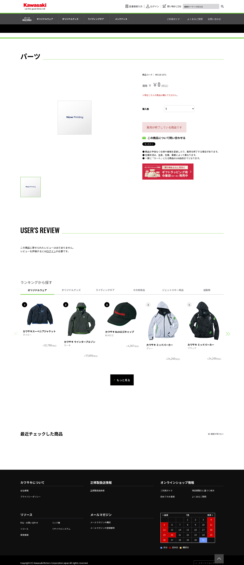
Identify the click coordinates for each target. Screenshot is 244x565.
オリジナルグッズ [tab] (71, 290)
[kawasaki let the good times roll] (34, 6)
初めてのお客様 (167, 496)
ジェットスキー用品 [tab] (173, 290)
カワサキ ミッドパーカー (159, 344)
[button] (228, 334)
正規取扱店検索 (97, 490)
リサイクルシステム (61, 528)
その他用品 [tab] (139, 290)
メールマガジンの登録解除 (102, 527)
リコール (24, 528)
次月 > (210, 515)
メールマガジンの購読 (100, 522)
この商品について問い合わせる (167, 138)
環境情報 (24, 534)
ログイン (51, 251)
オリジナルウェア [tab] (37, 290)
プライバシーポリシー (30, 496)
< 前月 (165, 515)
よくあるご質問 (199, 496)
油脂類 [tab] (206, 290)
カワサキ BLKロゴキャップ (119, 331)
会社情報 (24, 490)
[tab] (46, 19)
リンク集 (56, 522)
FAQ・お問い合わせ (29, 522)
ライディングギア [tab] (105, 290)
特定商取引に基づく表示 (203, 490)
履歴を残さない (217, 433)
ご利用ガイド (166, 490)
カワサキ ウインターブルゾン (79, 341)
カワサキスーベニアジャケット (39, 331)
